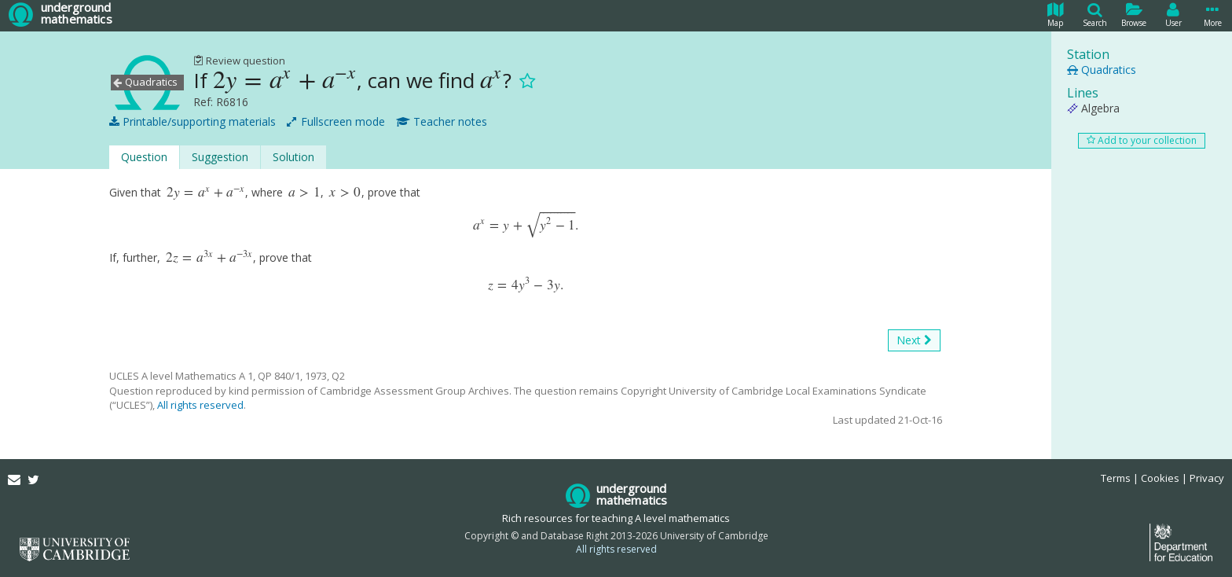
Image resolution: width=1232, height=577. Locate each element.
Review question (239, 60)
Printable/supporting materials (192, 122)
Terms (1116, 478)
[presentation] (285, 80)
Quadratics (1101, 69)
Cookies (1160, 478)
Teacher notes (441, 122)
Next (914, 340)
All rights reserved (200, 405)
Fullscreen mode (336, 122)
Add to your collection (1142, 140)
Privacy (1207, 478)
